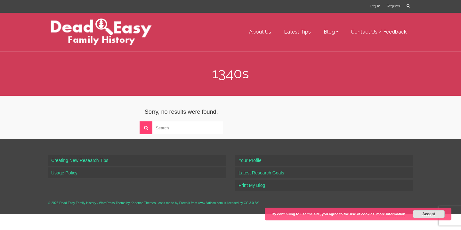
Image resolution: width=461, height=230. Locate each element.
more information (390, 214)
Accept (428, 214)
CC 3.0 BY (251, 203)
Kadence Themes (143, 203)
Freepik (184, 203)
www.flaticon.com (210, 203)
